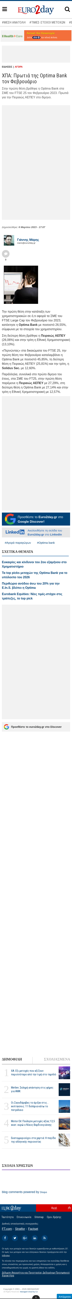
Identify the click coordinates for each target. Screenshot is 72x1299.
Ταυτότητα (8, 1217)
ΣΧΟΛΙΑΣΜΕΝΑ (57, 1059)
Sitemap (39, 1217)
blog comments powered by (24, 1192)
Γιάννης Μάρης (28, 239)
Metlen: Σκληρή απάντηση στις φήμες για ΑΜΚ (32, 1089)
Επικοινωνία (24, 1217)
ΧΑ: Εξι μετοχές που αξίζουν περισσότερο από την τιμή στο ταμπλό (33, 1072)
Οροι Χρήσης (54, 1217)
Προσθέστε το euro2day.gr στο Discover (33, 727)
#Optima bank (46, 542)
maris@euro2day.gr (26, 243)
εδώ (36, 37)
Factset (33, 1228)
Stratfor (20, 1228)
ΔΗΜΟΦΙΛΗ (12, 1059)
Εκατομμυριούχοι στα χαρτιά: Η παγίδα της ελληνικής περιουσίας (33, 1139)
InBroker (6, 1255)
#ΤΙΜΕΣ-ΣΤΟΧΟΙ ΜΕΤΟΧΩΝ (47, 22)
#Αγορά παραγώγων (18, 542)
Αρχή (54, 1208)
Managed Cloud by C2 (29, 1292)
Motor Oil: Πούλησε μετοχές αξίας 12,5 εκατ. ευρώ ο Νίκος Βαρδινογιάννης (33, 1123)
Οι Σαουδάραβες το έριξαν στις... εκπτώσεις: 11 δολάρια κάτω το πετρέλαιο (30, 1106)
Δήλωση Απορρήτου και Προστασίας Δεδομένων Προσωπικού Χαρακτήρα (36, 1274)
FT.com (7, 1228)
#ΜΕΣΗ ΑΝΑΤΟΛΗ (14, 22)
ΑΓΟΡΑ (19, 67)
